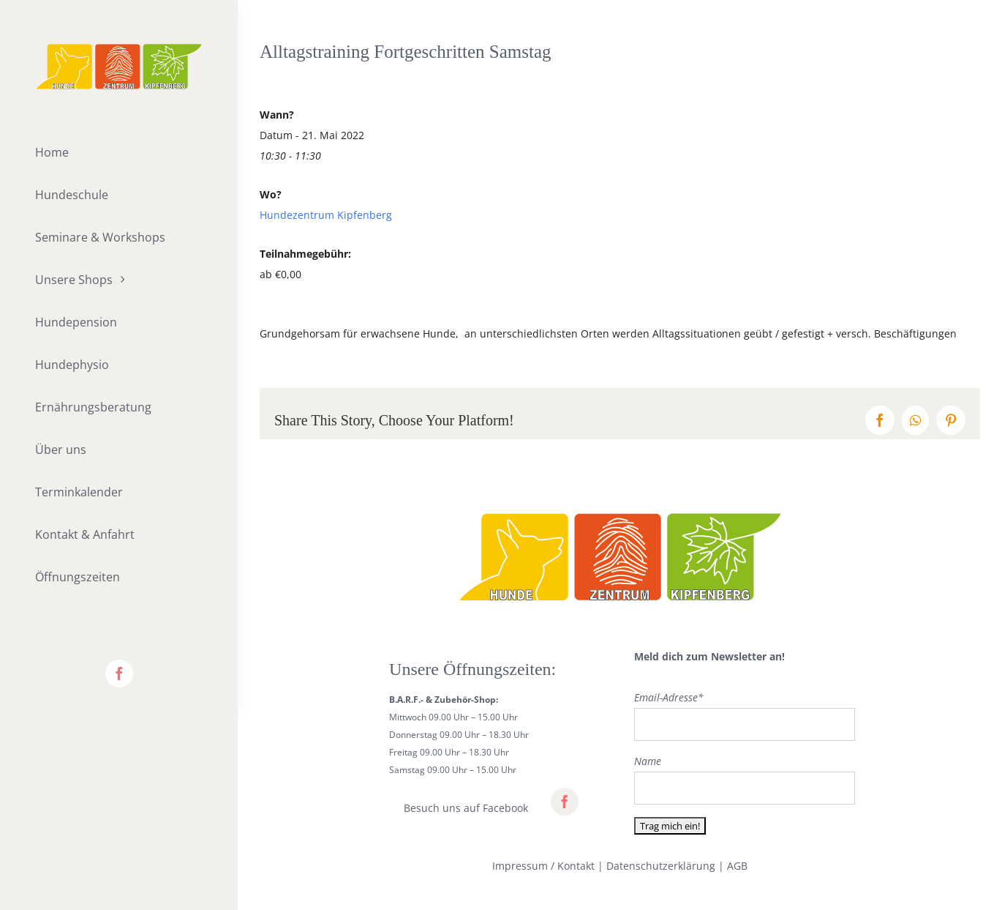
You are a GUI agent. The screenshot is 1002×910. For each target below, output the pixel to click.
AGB (737, 866)
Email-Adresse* (669, 697)
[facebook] (119, 673)
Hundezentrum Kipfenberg (326, 215)
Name (647, 761)
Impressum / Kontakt (543, 866)
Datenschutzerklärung (660, 866)
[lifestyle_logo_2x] (119, 49)
